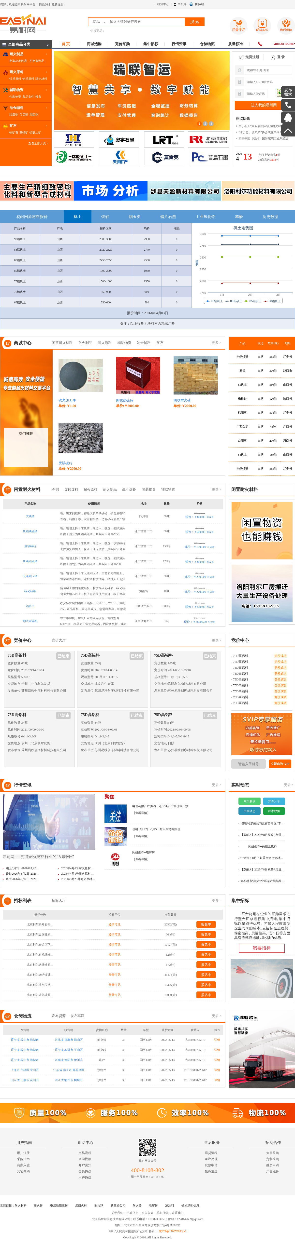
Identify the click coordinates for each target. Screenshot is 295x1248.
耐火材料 (21, 1205)
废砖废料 (71, 489)
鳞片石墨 (168, 217)
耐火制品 (85, 343)
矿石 (160, 343)
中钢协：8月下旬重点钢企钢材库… (262, 858)
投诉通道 (211, 1171)
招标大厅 (59, 900)
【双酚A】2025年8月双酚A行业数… (262, 835)
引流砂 (23, 114)
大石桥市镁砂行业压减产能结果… (262, 881)
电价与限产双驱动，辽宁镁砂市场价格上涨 (160, 806)
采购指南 (23, 1159)
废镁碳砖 (65, 463)
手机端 (182, 4)
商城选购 (94, 44)
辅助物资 (124, 343)
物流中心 (163, 4)
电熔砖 (153, 1205)
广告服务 (272, 1171)
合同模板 (84, 1159)
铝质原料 (28, 79)
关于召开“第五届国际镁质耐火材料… (262, 126)
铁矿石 (13, 132)
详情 (217, 1040)
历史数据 (270, 217)
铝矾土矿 (35, 132)
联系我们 (178, 1213)
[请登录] (44, 4)
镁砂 (105, 217)
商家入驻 (23, 1165)
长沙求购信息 (190, 1205)
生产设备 (129, 489)
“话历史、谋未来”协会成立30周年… (261, 132)
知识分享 (274, 801)
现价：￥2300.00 (200, 577)
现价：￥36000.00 (199, 622)
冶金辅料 (144, 343)
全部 (55, 489)
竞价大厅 (59, 640)
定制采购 (272, 1159)
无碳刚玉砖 (30, 576)
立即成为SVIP (280, 764)
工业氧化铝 (205, 217)
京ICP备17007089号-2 (173, 1231)
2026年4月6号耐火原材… (77, 868)
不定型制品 (37, 61)
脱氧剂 (13, 114)
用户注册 (23, 1153)
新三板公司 (118, 1205)
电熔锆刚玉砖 (59, 1205)
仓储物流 (207, 44)
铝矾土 (30, 606)
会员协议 (84, 1171)
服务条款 (147, 1213)
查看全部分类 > (38, 143)
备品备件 (28, 96)
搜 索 (194, 22)
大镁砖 (30, 516)
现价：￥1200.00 (200, 547)
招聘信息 (132, 1213)
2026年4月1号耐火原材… (77, 873)
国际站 (199, 4)
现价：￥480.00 (199, 532)
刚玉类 (135, 217)
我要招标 (262, 948)
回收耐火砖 (182, 400)
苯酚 (239, 217)
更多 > (216, 343)
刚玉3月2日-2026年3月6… (22, 868)
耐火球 (98, 1205)
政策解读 (249, 801)
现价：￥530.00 (199, 607)
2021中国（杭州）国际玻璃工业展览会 (263, 138)
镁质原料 (15, 79)
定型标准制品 (18, 61)
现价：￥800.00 (199, 517)
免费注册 (249, 57)
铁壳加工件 (67, 400)
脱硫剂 (34, 114)
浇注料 (169, 1205)
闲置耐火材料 (62, 343)
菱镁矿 (23, 132)
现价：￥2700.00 (200, 592)
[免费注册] (57, 4)
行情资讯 (179, 44)
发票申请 (211, 1165)
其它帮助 (23, 1171)
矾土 (78, 217)
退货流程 (211, 1153)
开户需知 (84, 1165)
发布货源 (59, 1016)
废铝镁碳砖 (30, 531)
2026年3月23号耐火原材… (78, 879)
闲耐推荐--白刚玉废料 (262, 846)
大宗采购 (272, 1153)
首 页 (66, 44)
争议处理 (211, 1159)
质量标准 (235, 44)
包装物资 (15, 96)
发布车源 (77, 1016)
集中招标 (150, 44)
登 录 (278, 57)
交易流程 (84, 1153)
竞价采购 (122, 44)
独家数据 (274, 811)
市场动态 (249, 811)
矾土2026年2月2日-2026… (22, 879)
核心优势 (162, 1213)
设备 (38, 96)
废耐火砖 (81, 1205)
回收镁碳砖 (124, 400)
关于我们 (117, 1213)
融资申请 (272, 1165)
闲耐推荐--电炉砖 (143, 852)
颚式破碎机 (30, 621)
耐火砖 (38, 1205)
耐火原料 (105, 343)
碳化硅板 (30, 591)
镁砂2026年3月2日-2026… (22, 873)
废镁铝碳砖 (30, 561)
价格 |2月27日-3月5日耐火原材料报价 (156, 829)
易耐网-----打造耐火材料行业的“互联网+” (38, 857)
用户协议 (84, 1177)
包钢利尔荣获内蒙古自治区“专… (262, 823)
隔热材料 (41, 79)
